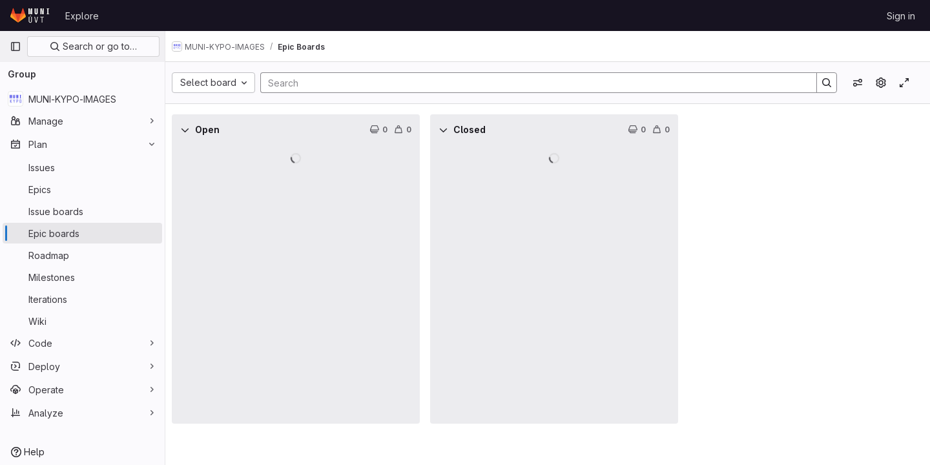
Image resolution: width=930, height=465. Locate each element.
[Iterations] (82, 299)
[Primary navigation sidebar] (15, 46)
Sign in (901, 15)
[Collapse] (194, 130)
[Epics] (82, 189)
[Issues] (82, 167)
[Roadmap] (82, 255)
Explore (82, 15)
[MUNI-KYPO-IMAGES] (82, 98)
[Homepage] (31, 15)
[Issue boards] (82, 211)
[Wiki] (82, 321)
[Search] (536, 82)
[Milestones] (82, 277)
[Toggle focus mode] (904, 82)
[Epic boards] (82, 233)
